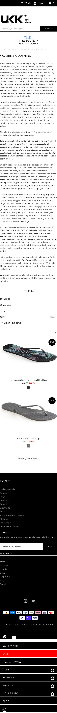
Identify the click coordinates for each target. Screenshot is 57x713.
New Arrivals (12, 661)
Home (3, 49)
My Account (14, 645)
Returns (3, 493)
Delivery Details (7, 489)
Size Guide (5, 508)
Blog (2, 580)
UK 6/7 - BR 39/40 (11, 323)
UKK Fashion (28, 625)
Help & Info (5, 576)
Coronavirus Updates (9, 526)
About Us (4, 500)
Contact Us (5, 504)
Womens (12, 49)
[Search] (20, 29)
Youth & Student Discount (12, 515)
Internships (5, 523)
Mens (2, 562)
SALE (2, 573)
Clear (52, 317)
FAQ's (2, 496)
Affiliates (4, 519)
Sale (6, 654)
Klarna (3, 511)
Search (3, 584)
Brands (3, 569)
